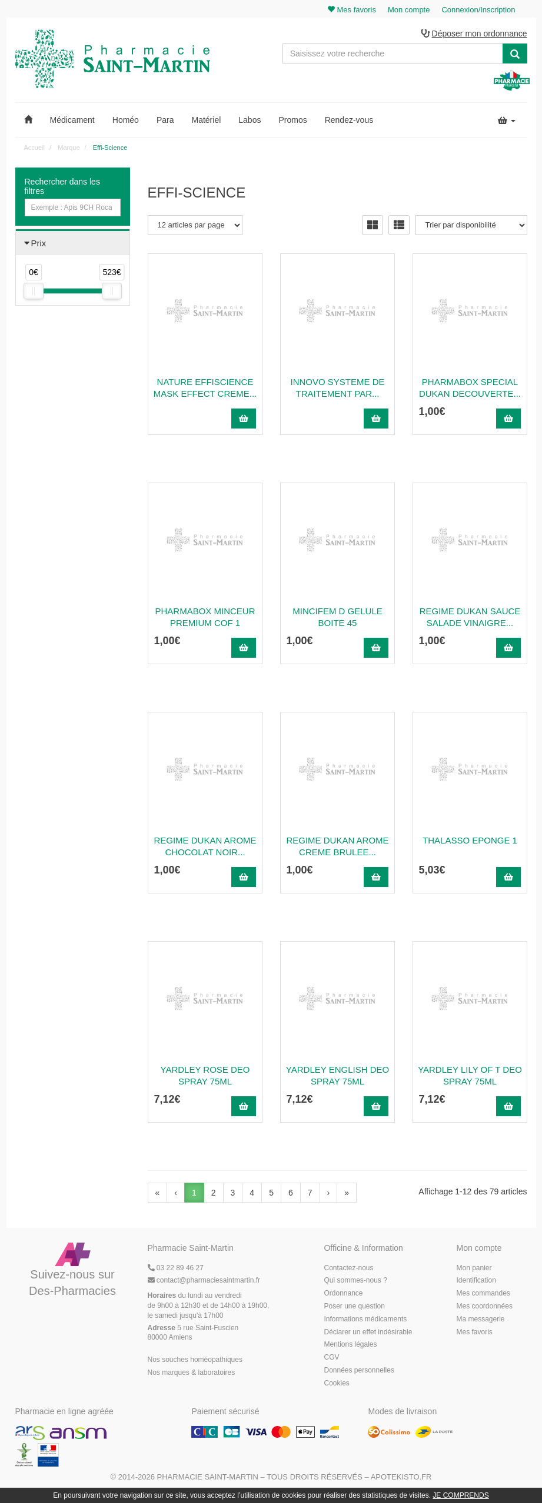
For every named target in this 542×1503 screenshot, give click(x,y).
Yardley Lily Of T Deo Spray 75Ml (470, 1075)
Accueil (34, 147)
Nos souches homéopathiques (195, 1359)
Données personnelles (359, 1370)
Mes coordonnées (484, 1306)
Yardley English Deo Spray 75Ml (337, 1075)
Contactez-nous (348, 1268)
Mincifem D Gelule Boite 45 (337, 617)
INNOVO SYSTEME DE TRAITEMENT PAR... (337, 388)
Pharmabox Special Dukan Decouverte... (470, 388)
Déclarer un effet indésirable (368, 1332)
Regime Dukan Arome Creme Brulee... (337, 846)
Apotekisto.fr (401, 1477)
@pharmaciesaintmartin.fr (204, 1281)
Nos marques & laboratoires (191, 1372)
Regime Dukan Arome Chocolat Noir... (205, 846)
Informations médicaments (365, 1319)
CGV (331, 1358)
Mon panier (473, 1268)
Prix (38, 243)
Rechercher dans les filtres (62, 186)
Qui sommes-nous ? (355, 1281)
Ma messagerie (480, 1319)
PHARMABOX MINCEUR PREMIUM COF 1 (205, 617)
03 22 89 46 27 (176, 1268)
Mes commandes (483, 1294)
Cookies (336, 1383)
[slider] (34, 291)
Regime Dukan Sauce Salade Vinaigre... (470, 617)
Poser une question (354, 1306)
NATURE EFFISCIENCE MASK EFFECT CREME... (205, 388)
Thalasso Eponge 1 (470, 840)
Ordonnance (343, 1294)
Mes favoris (474, 1332)
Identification (476, 1281)
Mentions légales (350, 1345)
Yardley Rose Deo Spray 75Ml (205, 1075)
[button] (28, 120)
